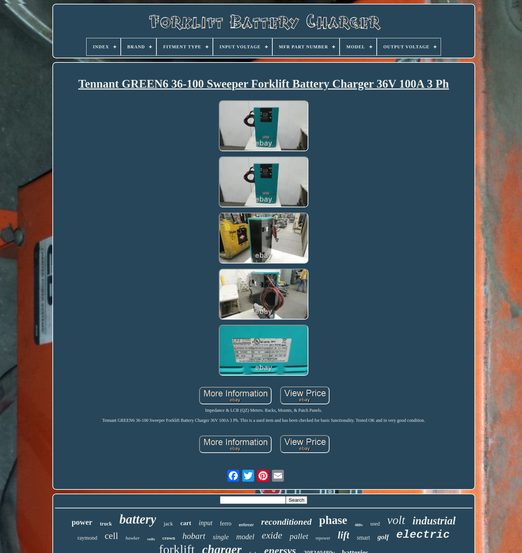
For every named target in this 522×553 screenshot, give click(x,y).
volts (151, 539)
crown (168, 538)
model (245, 537)
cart (185, 523)
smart (363, 537)
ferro (225, 523)
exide (272, 535)
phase (333, 520)
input (206, 523)
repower (323, 538)
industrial (433, 521)
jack (168, 524)
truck (106, 524)
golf (383, 537)
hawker (133, 538)
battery (137, 519)
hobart (193, 536)
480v (359, 525)
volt (396, 520)
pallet (298, 536)
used (375, 524)
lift (344, 535)
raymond (87, 538)
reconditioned (286, 522)
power (82, 522)
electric (423, 534)
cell (111, 536)
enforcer (246, 525)
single (221, 537)
